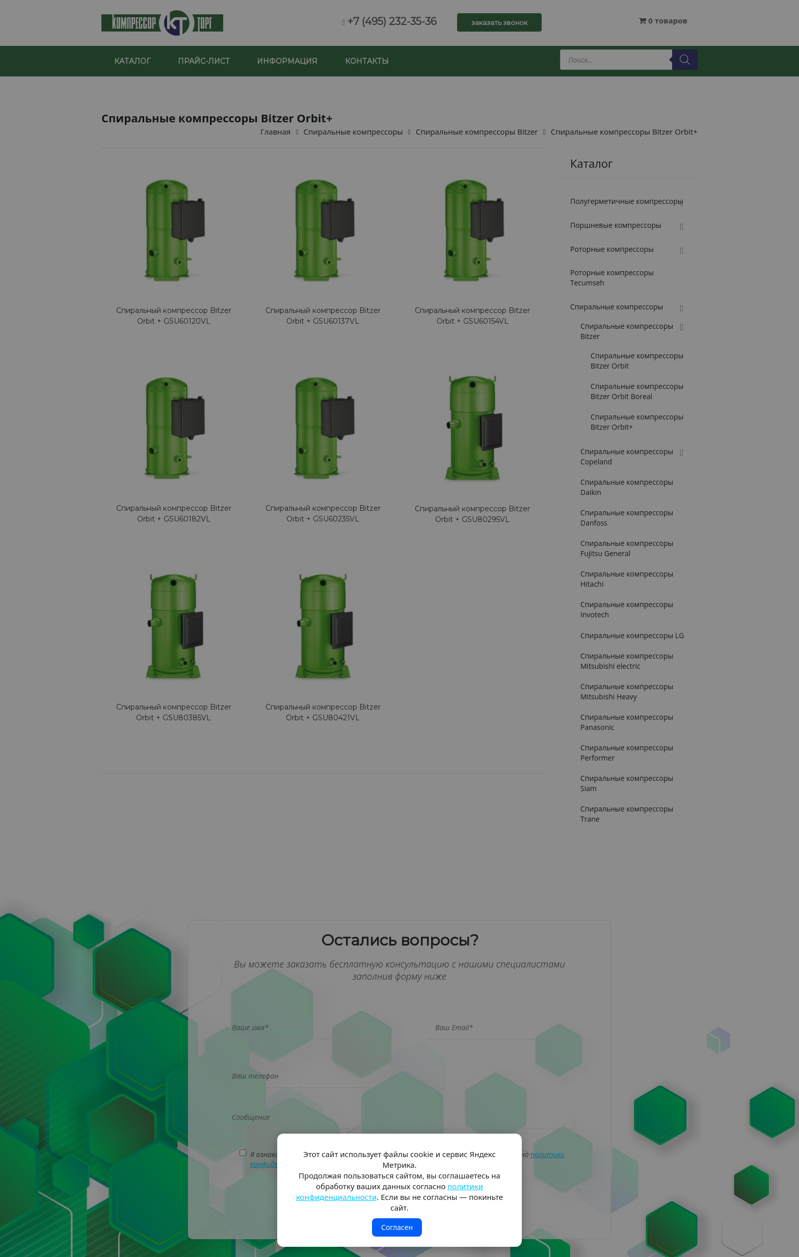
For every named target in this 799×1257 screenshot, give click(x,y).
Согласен (397, 1227)
